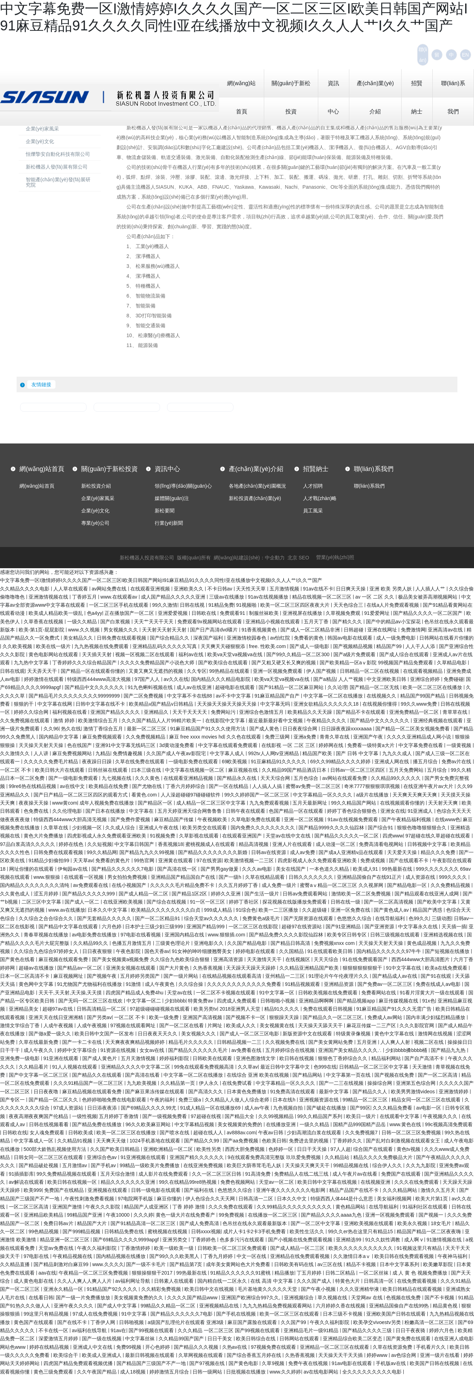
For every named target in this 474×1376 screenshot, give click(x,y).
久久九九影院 (421, 1165)
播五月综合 (426, 761)
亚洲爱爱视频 (173, 613)
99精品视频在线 (351, 1165)
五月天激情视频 (139, 1058)
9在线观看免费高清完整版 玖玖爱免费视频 (274, 1157)
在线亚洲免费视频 (203, 1165)
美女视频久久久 (199, 1033)
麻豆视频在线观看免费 (63, 959)
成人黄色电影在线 (34, 1281)
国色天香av (157, 951)
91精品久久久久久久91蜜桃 (241, 1273)
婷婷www (378, 1355)
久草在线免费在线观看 (140, 761)
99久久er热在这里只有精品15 (361, 1231)
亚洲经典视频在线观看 (438, 720)
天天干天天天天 (190, 712)
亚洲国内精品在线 (185, 934)
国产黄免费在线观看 (409, 1338)
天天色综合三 (349, 605)
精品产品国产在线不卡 (354, 1190)
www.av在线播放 (66, 910)
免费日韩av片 (59, 1223)
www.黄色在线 (406, 1124)
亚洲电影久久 (209, 943)
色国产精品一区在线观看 (297, 811)
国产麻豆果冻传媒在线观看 (155, 1091)
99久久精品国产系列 (320, 1116)
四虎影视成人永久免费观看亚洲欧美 (107, 836)
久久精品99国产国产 (182, 1338)
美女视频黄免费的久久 (139, 1297)
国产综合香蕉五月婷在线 (255, 1355)
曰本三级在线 (146, 770)
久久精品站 (338, 1157)
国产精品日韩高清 (291, 943)
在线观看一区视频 (84, 877)
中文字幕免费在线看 (421, 745)
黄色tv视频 (409, 1149)
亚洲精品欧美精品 (44, 1215)
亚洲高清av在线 (446, 630)
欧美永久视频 (412, 1223)
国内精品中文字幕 (59, 737)
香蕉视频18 (170, 844)
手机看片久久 (431, 1347)
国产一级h (231, 877)
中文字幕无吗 (275, 704)
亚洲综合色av (102, 1157)
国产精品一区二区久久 (54, 1099)
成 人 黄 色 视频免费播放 (420, 1273)
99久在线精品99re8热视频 (188, 1182)
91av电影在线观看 (352, 1363)
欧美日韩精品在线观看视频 (413, 1289)
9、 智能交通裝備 (141, 325)
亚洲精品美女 (24, 1009)
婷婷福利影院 (174, 1058)
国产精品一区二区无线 (375, 687)
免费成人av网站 (385, 1017)
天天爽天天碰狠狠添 (224, 646)
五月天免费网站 (407, 770)
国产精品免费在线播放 (97, 1124)
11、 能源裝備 (137, 345)
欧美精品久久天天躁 (310, 712)
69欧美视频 (235, 761)
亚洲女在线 (392, 811)
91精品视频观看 (303, 984)
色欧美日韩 (274, 1140)
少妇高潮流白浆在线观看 (315, 1132)
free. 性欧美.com (268, 646)
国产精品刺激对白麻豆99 (62, 1264)
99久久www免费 (419, 704)
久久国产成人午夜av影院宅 (176, 753)
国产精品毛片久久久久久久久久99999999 (75, 696)
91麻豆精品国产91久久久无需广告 (394, 1009)
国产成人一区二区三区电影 (250, 1033)
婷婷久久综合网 (32, 712)
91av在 (118, 1330)
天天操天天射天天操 (42, 745)
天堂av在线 (180, 992)
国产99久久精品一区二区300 (298, 654)
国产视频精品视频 (353, 646)
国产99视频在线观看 (152, 1330)
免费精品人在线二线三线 (302, 1174)
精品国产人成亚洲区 (147, 1207)
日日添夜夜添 (102, 1108)
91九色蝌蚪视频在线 (151, 687)
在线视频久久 (382, 696)
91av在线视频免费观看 (353, 819)
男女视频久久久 (121, 630)
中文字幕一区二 (144, 1001)
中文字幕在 (142, 811)
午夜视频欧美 (213, 819)
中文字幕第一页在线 (349, 1075)
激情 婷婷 (64, 720)
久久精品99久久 (91, 943)
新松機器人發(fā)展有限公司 (57, 167)
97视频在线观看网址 (133, 1025)
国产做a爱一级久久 (50, 1033)
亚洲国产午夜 (368, 737)
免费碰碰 (453, 679)
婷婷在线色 (72, 844)
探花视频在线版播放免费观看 (295, 902)
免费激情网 (413, 630)
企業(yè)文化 (40, 141)
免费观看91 (233, 613)
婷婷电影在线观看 (256, 951)
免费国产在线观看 (401, 1174)
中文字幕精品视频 (194, 1124)
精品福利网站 (386, 1058)
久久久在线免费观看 (417, 1182)
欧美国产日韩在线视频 (435, 1363)
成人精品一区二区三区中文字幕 (211, 803)
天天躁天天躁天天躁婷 (251, 968)
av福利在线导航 (90, 1330)
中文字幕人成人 (228, 753)
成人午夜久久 (39, 1050)
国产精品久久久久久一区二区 (347, 836)
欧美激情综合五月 (98, 720)
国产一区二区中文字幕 (316, 1223)
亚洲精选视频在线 (443, 934)
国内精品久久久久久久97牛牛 (389, 951)
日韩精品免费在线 (124, 1231)
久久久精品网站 (401, 1190)
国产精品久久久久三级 (367, 1330)
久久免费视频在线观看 (25, 720)
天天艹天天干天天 (154, 621)
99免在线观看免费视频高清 (204, 1067)
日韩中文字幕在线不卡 (101, 704)
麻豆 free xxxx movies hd (196, 737)
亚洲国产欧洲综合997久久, (251, 1297)
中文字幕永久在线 (418, 926)
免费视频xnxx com (335, 943)
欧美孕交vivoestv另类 (377, 1322)
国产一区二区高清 (438, 1075)
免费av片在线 (457, 761)
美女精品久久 (78, 638)
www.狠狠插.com (227, 934)
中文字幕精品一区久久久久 (323, 795)
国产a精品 (324, 679)
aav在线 (47, 1273)
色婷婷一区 (281, 1149)
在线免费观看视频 (417, 1281)
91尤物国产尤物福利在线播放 (90, 984)
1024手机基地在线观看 (156, 1140)
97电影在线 (37, 1256)
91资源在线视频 (118, 1050)
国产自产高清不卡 (424, 1058)
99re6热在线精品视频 (33, 786)
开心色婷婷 (158, 1347)
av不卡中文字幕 (234, 696)
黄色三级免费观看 (54, 1372)
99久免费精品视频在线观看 (66, 1174)
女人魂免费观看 (48, 1132)
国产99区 (360, 1108)
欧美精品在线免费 (109, 786)
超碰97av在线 (58, 1009)
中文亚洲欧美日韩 (387, 679)
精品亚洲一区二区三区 (65, 1239)
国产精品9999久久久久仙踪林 (331, 827)
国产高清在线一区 (177, 869)
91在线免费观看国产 (365, 959)
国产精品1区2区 (190, 893)
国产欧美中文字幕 (437, 902)
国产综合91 (381, 827)
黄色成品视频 (422, 943)
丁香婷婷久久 (347, 1140)
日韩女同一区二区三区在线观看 (49, 1157)
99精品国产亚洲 (85, 1215)
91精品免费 (221, 605)
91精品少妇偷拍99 (50, 860)
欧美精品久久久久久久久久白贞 (166, 910)
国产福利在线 (199, 1190)
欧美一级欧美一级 (174, 1248)
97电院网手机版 (136, 1198)
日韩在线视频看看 (49, 1124)
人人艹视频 (351, 679)
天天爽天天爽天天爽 (415, 795)
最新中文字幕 (334, 1091)
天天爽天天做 (111, 1140)
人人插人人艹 (430, 589)
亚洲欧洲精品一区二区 (168, 1149)
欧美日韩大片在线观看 (60, 770)
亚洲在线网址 (382, 630)
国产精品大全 (240, 1116)
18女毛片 (441, 1223)
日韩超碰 (354, 630)
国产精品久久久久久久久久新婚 (213, 852)
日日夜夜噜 (47, 1091)
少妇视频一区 (87, 827)
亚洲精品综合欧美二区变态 (353, 1338)
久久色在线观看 (244, 737)
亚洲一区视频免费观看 (278, 671)
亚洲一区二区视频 (304, 819)
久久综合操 (191, 984)
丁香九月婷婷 (218, 1256)
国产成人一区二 (83, 902)
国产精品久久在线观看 (97, 1075)
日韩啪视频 (132, 1322)
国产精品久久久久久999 (89, 893)
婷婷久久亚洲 (226, 893)
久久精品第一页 (178, 1083)
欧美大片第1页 (432, 1198)
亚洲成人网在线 (392, 761)
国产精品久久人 (370, 1091)
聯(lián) (423, 55)
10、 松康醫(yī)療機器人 (148, 335)
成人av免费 (303, 852)
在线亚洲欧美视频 (123, 902)
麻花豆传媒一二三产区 (371, 1025)
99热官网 (144, 860)
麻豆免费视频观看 (102, 737)
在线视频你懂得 (380, 704)
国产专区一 (13, 1099)
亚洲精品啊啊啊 (317, 1001)
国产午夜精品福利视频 (406, 819)
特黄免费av (201, 1001)
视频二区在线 (429, 1042)
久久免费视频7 (362, 1132)
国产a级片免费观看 (355, 654)
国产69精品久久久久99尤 (149, 1108)
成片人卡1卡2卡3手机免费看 (255, 1231)
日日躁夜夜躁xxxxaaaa (347, 728)
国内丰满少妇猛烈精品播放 (436, 1017)
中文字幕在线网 (55, 704)
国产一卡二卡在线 (82, 1042)
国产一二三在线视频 (342, 1083)
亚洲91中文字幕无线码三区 (125, 745)
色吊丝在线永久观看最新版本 (255, 1223)
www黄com (64, 803)
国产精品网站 (308, 1075)
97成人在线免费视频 (95, 1314)
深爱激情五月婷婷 (58, 1338)
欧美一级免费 (164, 1017)
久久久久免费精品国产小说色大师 (158, 662)
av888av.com (241, 1132)
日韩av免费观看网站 (306, 893)
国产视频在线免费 (394, 1075)
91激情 (134, 984)
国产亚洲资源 (380, 926)
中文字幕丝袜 (140, 1338)
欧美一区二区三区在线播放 (433, 687)
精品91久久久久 (282, 1009)
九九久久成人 (397, 753)
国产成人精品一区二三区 (298, 1248)
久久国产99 (294, 1322)
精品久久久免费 (439, 852)
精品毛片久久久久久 (191, 1042)
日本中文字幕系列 (400, 1264)
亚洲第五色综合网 (416, 1083)
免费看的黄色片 (113, 860)
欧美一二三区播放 (279, 910)
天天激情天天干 (265, 959)
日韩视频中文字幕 (427, 844)
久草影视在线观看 (199, 836)
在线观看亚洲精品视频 (189, 778)
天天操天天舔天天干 (321, 1025)
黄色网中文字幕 (37, 984)
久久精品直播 (15, 1264)
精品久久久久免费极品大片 (383, 1157)
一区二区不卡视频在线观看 (226, 992)
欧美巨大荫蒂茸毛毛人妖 (255, 1165)
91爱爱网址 (377, 613)
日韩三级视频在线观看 (395, 934)
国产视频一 (432, 1215)
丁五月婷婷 (310, 1273)
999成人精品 (218, 910)
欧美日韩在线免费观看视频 (404, 1256)
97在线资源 (209, 860)
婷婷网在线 (332, 745)
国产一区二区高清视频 (389, 902)
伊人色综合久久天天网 (210, 1198)
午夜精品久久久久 (327, 720)
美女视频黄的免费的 (240, 1124)
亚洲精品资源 (339, 984)
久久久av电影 (257, 869)
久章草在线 (56, 827)
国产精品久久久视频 (197, 1347)
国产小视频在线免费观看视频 (301, 1239)
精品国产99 (389, 646)
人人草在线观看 (71, 589)
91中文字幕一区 (277, 992)
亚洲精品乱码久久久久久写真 (165, 646)
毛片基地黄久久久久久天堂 (268, 1289)
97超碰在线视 (206, 1116)
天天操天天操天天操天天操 (227, 704)
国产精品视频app (356, 1001)
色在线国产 (80, 745)
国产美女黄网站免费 (331, 1042)
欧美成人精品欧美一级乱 (56, 613)
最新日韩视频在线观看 (150, 1355)
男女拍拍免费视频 (127, 877)
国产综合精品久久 (170, 638)
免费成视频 (373, 860)
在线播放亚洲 (281, 1124)
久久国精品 (292, 951)
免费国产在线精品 (64, 1190)
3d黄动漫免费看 (177, 745)
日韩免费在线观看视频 (122, 638)
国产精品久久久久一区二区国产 (428, 613)
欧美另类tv (205, 1009)
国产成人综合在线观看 (404, 654)
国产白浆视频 (115, 621)
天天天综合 (327, 959)
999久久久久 (453, 877)
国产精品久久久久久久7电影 (123, 869)
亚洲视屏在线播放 (303, 613)
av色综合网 (404, 1355)
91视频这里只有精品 (420, 1248)
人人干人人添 (421, 646)
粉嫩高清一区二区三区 (429, 1322)
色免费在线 (37, 811)
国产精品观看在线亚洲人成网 (427, 893)
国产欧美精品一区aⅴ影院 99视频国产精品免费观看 (377, 662)
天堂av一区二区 (277, 1182)
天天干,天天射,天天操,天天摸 (70, 992)
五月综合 (437, 770)
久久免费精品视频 (451, 885)
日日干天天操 (312, 1149)
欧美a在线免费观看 (447, 968)
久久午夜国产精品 (97, 1372)
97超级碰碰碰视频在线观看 (160, 1009)
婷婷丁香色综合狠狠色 (352, 811)
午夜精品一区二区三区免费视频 (94, 1273)
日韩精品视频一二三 (240, 1042)
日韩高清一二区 (256, 1198)
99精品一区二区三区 (366, 1099)
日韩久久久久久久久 (311, 877)
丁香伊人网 (103, 1322)
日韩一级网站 (208, 1372)
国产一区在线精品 (229, 786)
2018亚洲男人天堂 (241, 1009)
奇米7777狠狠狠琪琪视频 (372, 786)
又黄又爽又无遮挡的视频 (156, 671)
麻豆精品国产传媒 (174, 819)
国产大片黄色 (174, 968)
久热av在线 (235, 1347)
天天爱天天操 (402, 852)
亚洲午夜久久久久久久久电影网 (291, 1190)
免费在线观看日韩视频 (328, 1009)
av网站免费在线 (110, 589)
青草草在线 (456, 712)
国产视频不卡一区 (246, 1017)
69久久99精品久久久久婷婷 (341, 761)
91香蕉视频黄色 (260, 630)
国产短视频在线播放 (448, 951)
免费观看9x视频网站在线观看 (210, 621)
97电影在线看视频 (141, 934)
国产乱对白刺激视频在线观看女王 (404, 1140)
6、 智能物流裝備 (141, 296)
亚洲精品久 (157, 712)
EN (465, 55)
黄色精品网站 (351, 1207)
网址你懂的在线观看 (32, 869)
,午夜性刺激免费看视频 (89, 1198)
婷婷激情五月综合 (169, 1372)
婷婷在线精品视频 (49, 1347)
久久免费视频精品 (146, 737)
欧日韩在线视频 (297, 1058)
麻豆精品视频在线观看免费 (92, 1091)
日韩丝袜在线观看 (108, 770)
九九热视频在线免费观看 (102, 646)
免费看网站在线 (379, 992)
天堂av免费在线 (56, 1248)
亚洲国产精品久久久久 (115, 712)
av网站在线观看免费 (345, 778)
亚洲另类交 (175, 1239)
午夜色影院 (129, 951)
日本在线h (285, 1099)
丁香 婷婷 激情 (189, 1207)
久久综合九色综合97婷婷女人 (47, 951)
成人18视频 (133, 1372)
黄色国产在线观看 (34, 1322)
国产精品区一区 (156, 803)
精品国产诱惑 (428, 910)
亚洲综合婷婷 (425, 679)
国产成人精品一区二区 (144, 893)
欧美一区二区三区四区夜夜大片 (295, 605)
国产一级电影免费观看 (73, 778)
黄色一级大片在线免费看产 (186, 1215)
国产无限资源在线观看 (309, 918)
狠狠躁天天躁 (284, 1017)
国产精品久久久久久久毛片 (198, 1050)
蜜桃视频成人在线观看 (210, 844)
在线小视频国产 (130, 885)
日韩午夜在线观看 (246, 811)
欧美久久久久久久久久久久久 (361, 1248)
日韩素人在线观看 (174, 1281)
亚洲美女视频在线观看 (131, 968)
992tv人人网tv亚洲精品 (274, 753)
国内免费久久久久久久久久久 (263, 827)
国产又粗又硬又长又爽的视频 (284, 662)
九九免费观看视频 (269, 803)
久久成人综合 (120, 827)
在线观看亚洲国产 (242, 836)
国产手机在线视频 (236, 1314)
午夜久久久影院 (103, 1207)
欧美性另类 (209, 1149)
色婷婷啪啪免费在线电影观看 (115, 1099)
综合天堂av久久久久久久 (212, 918)
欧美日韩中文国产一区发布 (105, 1033)
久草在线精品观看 (265, 877)
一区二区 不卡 (16, 770)
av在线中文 (73, 786)
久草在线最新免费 (39, 1042)
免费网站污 (224, 712)
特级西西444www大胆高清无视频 (71, 819)
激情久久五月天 (439, 1190)
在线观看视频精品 (423, 671)
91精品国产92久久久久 (113, 1289)
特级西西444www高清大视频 (99, 679)
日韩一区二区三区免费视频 (411, 1132)
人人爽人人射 (395, 1042)
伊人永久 (209, 1083)
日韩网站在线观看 (299, 1338)
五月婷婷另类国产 (140, 976)
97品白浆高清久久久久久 (28, 844)
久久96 (51, 728)
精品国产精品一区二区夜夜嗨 (429, 1231)
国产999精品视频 (82, 1231)
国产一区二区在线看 (182, 1025)
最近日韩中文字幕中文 (285, 1067)
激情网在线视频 (436, 1033)
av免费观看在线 (91, 885)
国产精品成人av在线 (395, 976)
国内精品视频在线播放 (121, 1256)
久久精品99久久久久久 (396, 778)
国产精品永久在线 (237, 778)
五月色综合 (307, 778)
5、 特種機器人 (141, 286)
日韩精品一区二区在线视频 (370, 671)
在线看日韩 (41, 1297)
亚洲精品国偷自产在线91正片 (370, 877)
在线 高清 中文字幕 (272, 1281)
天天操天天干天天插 (341, 1355)
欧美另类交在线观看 (205, 827)
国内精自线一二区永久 (222, 1281)
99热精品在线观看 (229, 671)
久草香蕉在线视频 (44, 621)
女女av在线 (153, 1050)
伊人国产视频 (321, 671)
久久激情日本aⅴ (352, 1256)
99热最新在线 (397, 869)
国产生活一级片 (262, 893)
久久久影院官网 (417, 1025)
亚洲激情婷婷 (454, 1091)
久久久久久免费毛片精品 (51, 761)
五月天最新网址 (310, 803)
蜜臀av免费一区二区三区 (314, 786)
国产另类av (99, 1017)
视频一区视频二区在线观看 (145, 654)
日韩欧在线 (204, 613)
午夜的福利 (163, 1099)
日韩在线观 (12, 671)
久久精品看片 (34, 1067)
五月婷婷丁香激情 (119, 1116)
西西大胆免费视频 (245, 1149)
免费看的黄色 (309, 638)
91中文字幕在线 (404, 968)
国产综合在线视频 (167, 902)
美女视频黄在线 (278, 1025)
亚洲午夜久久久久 (74, 1306)
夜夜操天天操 (34, 803)
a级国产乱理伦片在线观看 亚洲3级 (186, 1322)
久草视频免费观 (344, 613)
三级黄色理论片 (173, 943)
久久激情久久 (15, 753)
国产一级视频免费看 (165, 1116)
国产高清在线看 (143, 1075)
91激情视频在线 (445, 1239)
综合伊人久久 (387, 1165)
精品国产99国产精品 (423, 696)
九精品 (102, 753)
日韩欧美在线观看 (212, 1058)
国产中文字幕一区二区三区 (39, 1075)
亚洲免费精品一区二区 (414, 712)
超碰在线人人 (208, 1132)
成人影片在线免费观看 (163, 1174)
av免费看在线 (247, 1050)
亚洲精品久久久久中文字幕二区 (136, 1067)
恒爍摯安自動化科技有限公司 (58, 154)
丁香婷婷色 (204, 1239)
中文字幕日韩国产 (134, 844)
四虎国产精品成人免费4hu (135, 992)
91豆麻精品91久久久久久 (279, 761)
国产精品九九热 (449, 1050)
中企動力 (275, 557)
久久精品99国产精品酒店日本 (295, 770)
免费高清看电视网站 (382, 844)
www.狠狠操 (47, 877)
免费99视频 (129, 1347)
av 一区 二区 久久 (375, 597)
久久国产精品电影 (247, 943)
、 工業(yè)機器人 (149, 246)
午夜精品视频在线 (73, 1256)
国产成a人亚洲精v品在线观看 (352, 852)
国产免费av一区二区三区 (385, 984)
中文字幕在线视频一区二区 (195, 770)
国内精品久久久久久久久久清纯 (35, 885)
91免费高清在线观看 (293, 1091)
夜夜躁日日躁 (97, 761)
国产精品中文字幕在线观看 (68, 926)
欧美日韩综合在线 (256, 1338)
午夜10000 (118, 1215)
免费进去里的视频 (309, 1140)
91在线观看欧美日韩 (330, 951)
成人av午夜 (257, 1108)
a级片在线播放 (373, 795)
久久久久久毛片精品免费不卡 (183, 885)
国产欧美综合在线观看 (223, 662)
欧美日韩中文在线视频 (209, 1289)
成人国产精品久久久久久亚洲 (174, 597)
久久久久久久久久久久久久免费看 (245, 984)
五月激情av (75, 1165)
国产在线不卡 (72, 1322)
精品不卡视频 (361, 1264)
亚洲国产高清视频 (203, 1017)
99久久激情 (165, 605)
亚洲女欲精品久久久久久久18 (327, 704)
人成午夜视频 (59, 1025)
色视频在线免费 (404, 1297)
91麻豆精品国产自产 (278, 696)
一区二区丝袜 (374, 1273)
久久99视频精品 (276, 1116)
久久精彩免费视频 (161, 1289)
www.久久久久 (108, 1264)
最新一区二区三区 (147, 728)
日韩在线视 (193, 605)
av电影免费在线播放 (95, 934)
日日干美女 (220, 1338)
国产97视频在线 (207, 1363)
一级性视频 (84, 1116)
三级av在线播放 (227, 597)
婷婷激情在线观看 (44, 679)
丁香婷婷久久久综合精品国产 (85, 662)
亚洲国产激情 (67, 1207)
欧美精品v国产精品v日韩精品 (162, 704)
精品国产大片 (92, 1223)
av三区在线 (330, 1264)
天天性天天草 (251, 589)
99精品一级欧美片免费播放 (150, 1165)
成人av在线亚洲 (195, 687)
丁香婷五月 (85, 597)
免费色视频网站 (238, 1182)
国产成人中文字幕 (117, 1306)
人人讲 (42, 753)
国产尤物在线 (147, 786)
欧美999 (33, 1190)
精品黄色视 (446, 1306)
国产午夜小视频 (319, 1289)
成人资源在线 (421, 877)
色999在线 (325, 1067)
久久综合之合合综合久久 (47, 918)
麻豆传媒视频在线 (399, 1001)
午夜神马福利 (453, 1256)
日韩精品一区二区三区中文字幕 (374, 1067)
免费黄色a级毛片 (261, 918)
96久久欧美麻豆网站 (148, 1124)
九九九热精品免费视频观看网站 (278, 1306)
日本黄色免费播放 (247, 1091)
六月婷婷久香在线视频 (341, 1306)
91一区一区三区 (208, 902)
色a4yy (94, 613)
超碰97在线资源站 (302, 926)
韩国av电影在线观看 (350, 638)
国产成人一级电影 (310, 646)
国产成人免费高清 (199, 1223)
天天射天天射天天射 (165, 630)
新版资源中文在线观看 (308, 1033)
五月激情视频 (285, 589)
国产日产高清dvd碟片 (214, 630)
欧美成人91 (366, 869)
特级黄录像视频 (354, 1033)
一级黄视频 (459, 745)
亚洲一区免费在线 (351, 910)
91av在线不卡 (318, 589)
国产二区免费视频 (144, 696)
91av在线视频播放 (269, 597)
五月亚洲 (367, 1042)
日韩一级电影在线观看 (156, 1190)
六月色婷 (112, 926)
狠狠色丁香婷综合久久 (343, 1058)
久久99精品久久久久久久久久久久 (295, 1207)
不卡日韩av (220, 589)
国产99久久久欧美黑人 (175, 1256)
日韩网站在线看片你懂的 (446, 638)
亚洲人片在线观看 (292, 844)
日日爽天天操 (351, 589)
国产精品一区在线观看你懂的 (93, 671)
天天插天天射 (97, 654)
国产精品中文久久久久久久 (95, 687)
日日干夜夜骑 (411, 1330)
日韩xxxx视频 (206, 1231)
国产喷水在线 (175, 1132)
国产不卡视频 (440, 1297)
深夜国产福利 (208, 638)
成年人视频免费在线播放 (107, 803)
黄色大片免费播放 (44, 836)
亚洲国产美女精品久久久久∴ (350, 1050)
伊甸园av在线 (73, 869)
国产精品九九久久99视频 (147, 852)
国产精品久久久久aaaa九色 (332, 1215)
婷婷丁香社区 (244, 902)
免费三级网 (278, 737)
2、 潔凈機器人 (138, 256)
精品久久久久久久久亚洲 (128, 1182)
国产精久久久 (347, 621)
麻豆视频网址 (68, 976)
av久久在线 (176, 679)
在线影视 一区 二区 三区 (288, 745)
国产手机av (104, 1165)
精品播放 (284, 1273)
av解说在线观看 (27, 1182)
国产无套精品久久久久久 (105, 918)
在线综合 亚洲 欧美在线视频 (258, 1075)
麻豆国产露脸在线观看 (252, 1322)
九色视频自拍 (288, 1108)
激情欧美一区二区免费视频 (361, 893)
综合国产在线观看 (373, 1149)
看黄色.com (144, 795)
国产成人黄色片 (100, 1058)
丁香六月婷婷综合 (186, 786)
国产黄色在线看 (18, 959)
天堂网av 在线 (367, 1297)
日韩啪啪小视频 (278, 1001)
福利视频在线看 (70, 712)
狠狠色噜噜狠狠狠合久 (422, 827)
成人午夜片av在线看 (355, 1174)
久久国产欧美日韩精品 (115, 1149)
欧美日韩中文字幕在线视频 (327, 1182)
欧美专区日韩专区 (347, 934)
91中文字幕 (135, 1314)
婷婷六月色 (442, 1330)
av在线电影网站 (321, 1372)
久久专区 (197, 671)
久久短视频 (99, 844)
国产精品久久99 (202, 1140)
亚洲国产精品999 (206, 926)
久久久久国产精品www (193, 1297)
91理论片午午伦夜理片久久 (338, 976)
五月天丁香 (317, 621)
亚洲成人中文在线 (93, 1347)
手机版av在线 (391, 1363)
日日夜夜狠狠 (97, 951)
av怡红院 (281, 638)
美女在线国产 (291, 869)
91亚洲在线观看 (61, 1058)
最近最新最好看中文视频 (276, 720)
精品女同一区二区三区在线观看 (426, 1099)
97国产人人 (148, 679)
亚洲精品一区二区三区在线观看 (335, 1347)
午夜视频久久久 (441, 1116)
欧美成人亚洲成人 (102, 1355)
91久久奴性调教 (383, 1239)
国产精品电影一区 (407, 885)
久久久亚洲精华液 (359, 1289)
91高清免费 (258, 1174)
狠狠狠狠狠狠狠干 (363, 968)
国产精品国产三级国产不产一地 (152, 1363)
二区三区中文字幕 (42, 902)
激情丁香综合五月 (103, 728)
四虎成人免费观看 (237, 1001)
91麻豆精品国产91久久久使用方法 (208, 728)
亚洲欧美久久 (189, 589)
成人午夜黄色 (160, 984)
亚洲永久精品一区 (63, 1289)
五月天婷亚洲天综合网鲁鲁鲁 (190, 811)
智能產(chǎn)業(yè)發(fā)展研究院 (58, 182)
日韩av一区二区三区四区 (358, 770)
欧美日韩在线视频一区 (72, 1182)
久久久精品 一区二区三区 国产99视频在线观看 (229, 1330)
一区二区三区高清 (29, 1207)
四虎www (393, 836)
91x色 (428, 1001)
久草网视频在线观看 (201, 1355)
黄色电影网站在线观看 (54, 654)
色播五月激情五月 (132, 943)
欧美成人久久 (241, 1025)
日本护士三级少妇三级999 (154, 926)
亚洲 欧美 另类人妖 (391, 589)
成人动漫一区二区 (336, 844)
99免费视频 (232, 1215)
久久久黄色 (148, 778)
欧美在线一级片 (54, 646)
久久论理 (337, 687)
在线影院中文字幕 (225, 720)
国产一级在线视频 (102, 1338)
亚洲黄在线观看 (176, 860)
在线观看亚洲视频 (150, 589)
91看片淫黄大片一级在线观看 (433, 992)
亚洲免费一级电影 (20, 1058)
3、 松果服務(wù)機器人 (151, 266)
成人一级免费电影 (396, 638)
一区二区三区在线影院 (254, 926)
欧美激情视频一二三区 (249, 860)
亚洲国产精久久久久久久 (197, 1157)
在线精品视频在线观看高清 (232, 976)
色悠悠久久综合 (355, 918)
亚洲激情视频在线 (49, 597)
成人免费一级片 (280, 885)
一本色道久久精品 (329, 869)
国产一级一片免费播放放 (84, 1297)
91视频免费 (163, 836)
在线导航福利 (390, 918)
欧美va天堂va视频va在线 (235, 654)
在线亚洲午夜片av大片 (429, 786)
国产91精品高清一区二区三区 (144, 1223)
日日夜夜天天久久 (158, 1033)
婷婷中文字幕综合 (77, 1050)
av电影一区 (429, 1108)
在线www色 (447, 819)
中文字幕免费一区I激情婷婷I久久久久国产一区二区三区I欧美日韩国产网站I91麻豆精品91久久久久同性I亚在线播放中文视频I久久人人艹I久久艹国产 (161, 580)
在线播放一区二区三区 (273, 1215)
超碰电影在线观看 (235, 687)
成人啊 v (414, 1239)
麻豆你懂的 (170, 1198)
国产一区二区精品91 (158, 918)
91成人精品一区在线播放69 (211, 1108)
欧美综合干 (66, 1355)
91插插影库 (21, 1174)
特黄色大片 (348, 1281)
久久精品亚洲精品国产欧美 (309, 968)
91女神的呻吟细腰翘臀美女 (202, 951)
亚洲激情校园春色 (247, 638)
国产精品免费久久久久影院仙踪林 (287, 934)
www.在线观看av (119, 597)
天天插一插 (454, 926)
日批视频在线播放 (246, 1372)
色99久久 (419, 918)
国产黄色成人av (392, 910)
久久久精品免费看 (393, 1108)
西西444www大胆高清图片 (421, 959)
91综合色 (246, 910)
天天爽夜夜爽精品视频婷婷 (135, 1042)
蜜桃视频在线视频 (168, 1231)
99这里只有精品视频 (47, 1314)
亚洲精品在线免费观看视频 (300, 1256)
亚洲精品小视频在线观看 (273, 621)
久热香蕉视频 (208, 968)
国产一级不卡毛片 (146, 1264)
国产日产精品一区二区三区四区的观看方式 (81, 795)
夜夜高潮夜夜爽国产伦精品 (39, 1116)
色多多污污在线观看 (243, 1239)
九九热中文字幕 (32, 662)
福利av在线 (191, 654)
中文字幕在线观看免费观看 (228, 745)
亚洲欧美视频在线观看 (369, 1223)
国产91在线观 (436, 976)
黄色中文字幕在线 (394, 1033)
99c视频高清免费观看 (449, 1124)
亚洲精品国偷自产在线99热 (399, 1306)
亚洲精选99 (349, 1239)
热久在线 (71, 728)
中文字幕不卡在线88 (190, 696)
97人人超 (341, 1149)
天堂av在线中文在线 (289, 836)
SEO (303, 557)
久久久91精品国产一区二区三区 (88, 1083)
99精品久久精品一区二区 (169, 1306)
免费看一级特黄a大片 (371, 745)
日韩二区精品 (340, 1273)
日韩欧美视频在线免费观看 (328, 992)
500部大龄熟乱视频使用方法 (56, 1149)
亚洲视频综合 (299, 1297)
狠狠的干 (24, 704)
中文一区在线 (252, 1256)
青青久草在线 (335, 737)
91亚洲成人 (421, 811)
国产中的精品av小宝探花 (394, 621)
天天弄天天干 (42, 671)
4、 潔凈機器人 (143, 276)
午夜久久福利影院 (97, 1248)
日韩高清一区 (379, 1281)
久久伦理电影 (67, 811)
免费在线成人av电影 (439, 984)
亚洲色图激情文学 (256, 1058)
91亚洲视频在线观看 (143, 1157)
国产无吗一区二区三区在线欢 (91, 1001)
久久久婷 (143, 1215)
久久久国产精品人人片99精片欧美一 (162, 720)
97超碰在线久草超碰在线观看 (438, 836)
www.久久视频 (84, 630)
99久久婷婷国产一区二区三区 (257, 795)
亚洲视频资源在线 (319, 1099)
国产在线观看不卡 (409, 860)
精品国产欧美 (317, 753)
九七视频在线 (117, 778)
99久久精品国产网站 (354, 803)
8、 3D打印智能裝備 (144, 315)
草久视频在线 (333, 1297)
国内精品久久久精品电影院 (221, 679)
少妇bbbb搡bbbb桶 (406, 1050)
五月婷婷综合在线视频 (290, 1050)
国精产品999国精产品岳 (360, 1124)
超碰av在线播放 (37, 968)
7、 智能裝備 (136, 305)
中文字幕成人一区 (34, 1140)
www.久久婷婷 (285, 1372)
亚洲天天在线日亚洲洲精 (56, 1017)
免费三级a (190, 1099)
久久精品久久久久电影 (25, 589)
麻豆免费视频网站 (72, 753)
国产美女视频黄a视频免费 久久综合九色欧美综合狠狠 (151, 959)
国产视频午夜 (102, 976)
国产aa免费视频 (241, 1140)
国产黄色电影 (244, 1363)
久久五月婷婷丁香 (238, 885)
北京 (292, 557)
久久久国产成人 (315, 1281)
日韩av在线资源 (269, 852)
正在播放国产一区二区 (130, 613)
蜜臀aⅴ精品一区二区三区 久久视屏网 (342, 885)
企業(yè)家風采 (42, 128)
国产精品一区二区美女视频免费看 (413, 728)
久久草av (248, 1067)
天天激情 (422, 1067)
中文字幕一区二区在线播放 (333, 696)
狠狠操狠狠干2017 (153, 1273)
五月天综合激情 (118, 1174)
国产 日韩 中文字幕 (358, 753)
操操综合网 (380, 1083)
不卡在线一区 (54, 1330)
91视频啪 (246, 605)
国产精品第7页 (186, 1264)
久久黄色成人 (15, 893)
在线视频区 (298, 959)
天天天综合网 (275, 778)
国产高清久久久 (206, 1091)
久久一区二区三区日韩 (217, 1174)
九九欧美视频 (142, 1083)
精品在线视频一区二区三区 (322, 597)
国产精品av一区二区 (80, 968)
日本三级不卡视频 (343, 1314)
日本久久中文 (292, 1198)
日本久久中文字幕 (108, 910)
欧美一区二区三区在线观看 (290, 1314)
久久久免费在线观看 (231, 1207)
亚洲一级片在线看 (440, 1355)
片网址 (215, 1025)
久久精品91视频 (75, 1140)
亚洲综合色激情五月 (262, 712)
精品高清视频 (254, 844)
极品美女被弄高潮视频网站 (428, 597)
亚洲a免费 (306, 737)
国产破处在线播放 (327, 1108)
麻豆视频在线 (243, 770)
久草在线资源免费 (393, 1347)
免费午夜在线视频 (308, 1363)
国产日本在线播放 (105, 811)
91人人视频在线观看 (75, 1067)
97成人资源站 (69, 1108)
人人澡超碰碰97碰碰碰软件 (191, 795)
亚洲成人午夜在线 (159, 827)
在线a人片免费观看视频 (393, 605)
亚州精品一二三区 (285, 976)
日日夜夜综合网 (301, 728)
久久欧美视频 (18, 646)
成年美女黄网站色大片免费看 (239, 1264)
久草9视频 (274, 1363)
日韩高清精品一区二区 (102, 1009)
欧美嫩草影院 (438, 1264)
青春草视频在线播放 (47, 934)
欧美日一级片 (361, 1116)
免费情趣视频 (128, 753)
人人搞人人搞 (267, 786)
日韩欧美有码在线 (294, 1264)
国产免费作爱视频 (131, 819)
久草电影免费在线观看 (256, 819)
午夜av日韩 (271, 1132)
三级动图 (441, 918)
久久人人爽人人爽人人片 (85, 1281)
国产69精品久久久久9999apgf (126, 1239)
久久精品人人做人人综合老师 (238, 1099)
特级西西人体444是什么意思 (342, 1198)
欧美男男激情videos (413, 1091)
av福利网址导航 (133, 1281)
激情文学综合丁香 (20, 1025)
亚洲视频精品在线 (219, 1306)
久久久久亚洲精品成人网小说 (419, 737)
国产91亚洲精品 (344, 926)
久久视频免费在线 (285, 1042)
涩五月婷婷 (47, 893)
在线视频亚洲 (376, 1182)
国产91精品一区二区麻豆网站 (292, 687)
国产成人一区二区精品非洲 (310, 630)
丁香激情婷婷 (136, 1248)
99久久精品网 (102, 852)
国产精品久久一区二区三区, (334, 1017)
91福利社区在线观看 (425, 1207)
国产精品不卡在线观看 (361, 712)
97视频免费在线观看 (274, 1347)
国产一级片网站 (182, 976)
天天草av (83, 860)
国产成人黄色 (264, 728)
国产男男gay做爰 (220, 869)
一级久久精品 (82, 621)
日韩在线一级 (346, 902)
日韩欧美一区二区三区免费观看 (232, 1248)
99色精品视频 (44, 1231)
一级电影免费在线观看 (193, 761)
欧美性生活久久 (308, 1231)
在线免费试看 (237, 1083)
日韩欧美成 (81, 1132)
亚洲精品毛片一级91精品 (312, 1330)
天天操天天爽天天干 (308, 1165)
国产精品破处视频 (39, 1165)
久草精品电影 (452, 662)
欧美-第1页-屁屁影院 (42, 630)
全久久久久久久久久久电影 (372, 1372)
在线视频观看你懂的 (403, 803)
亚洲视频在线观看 (108, 1190)
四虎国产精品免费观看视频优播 (78, 1363)
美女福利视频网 (395, 1198)
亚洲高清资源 (228, 959)
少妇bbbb (175, 1001)
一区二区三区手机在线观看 (119, 605)
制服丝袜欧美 (264, 613)
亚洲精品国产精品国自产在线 (184, 877)
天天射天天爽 (443, 803)
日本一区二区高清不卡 (25, 976)
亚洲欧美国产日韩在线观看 (396, 1314)
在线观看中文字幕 (400, 1116)
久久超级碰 (315, 910)
